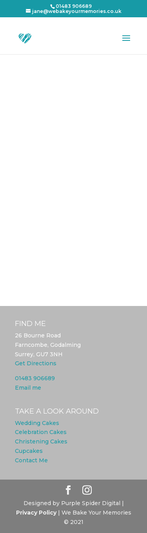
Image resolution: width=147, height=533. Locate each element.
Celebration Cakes (41, 432)
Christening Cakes (41, 441)
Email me (28, 387)
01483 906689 (35, 378)
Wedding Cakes (37, 423)
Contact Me (31, 460)
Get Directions (35, 363)
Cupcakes (29, 450)
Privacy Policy (36, 512)
